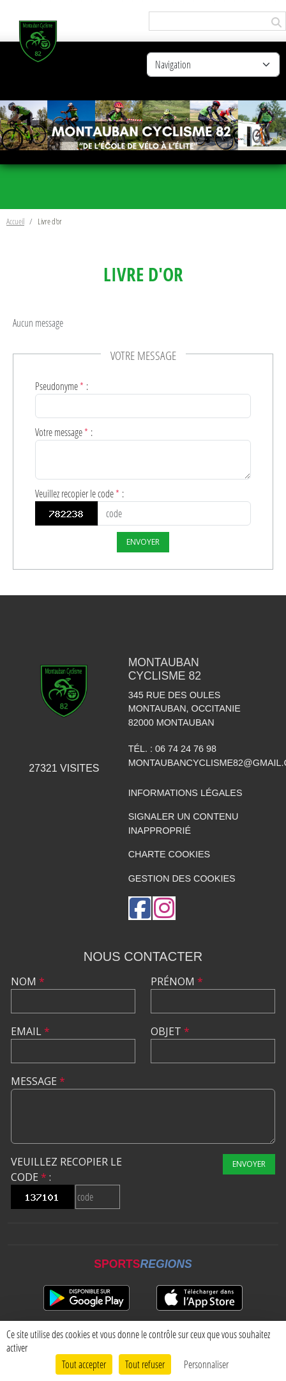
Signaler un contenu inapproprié (183, 823)
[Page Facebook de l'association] (139, 908)
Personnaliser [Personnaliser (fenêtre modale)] (206, 1364)
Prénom (177, 981)
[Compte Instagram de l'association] (164, 908)
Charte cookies (169, 854)
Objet (170, 1031)
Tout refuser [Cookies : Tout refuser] (145, 1364)
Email (30, 1031)
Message (38, 1081)
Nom (28, 981)
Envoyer (143, 541)
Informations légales (185, 793)
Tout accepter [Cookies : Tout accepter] (84, 1364)
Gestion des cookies (182, 878)
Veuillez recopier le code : (79, 493)
